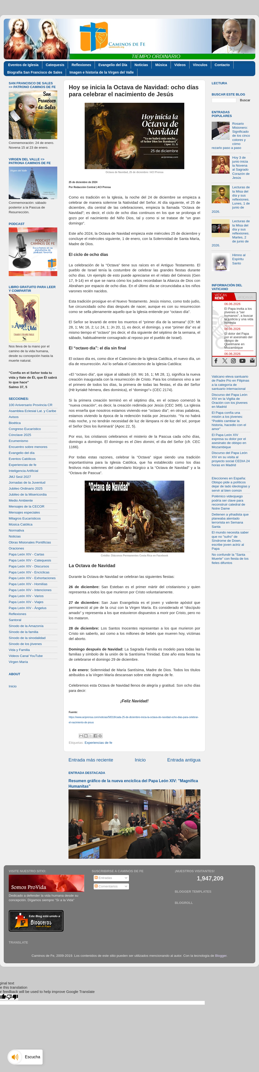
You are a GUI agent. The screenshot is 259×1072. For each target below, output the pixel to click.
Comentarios (106, 886)
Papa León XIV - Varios (26, 596)
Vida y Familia (19, 650)
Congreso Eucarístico (25, 429)
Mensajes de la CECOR (26, 506)
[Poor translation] (12, 997)
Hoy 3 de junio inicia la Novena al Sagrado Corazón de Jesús (241, 168)
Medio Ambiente (21, 500)
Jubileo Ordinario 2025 (26, 488)
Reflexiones (81, 65)
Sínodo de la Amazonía (26, 626)
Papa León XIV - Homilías (28, 584)
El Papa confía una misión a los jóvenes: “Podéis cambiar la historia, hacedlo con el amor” (229, 421)
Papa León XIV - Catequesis (30, 560)
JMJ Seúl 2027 (20, 477)
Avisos (14, 417)
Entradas (103, 878)
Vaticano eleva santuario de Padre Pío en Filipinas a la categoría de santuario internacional (230, 383)
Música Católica (20, 524)
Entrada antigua (183, 759)
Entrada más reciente (90, 759)
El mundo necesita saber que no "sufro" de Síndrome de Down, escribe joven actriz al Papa (230, 540)
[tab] (223, 296)
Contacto (222, 65)
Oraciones (16, 548)
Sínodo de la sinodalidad (27, 638)
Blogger (221, 956)
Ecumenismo (18, 441)
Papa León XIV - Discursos (29, 566)
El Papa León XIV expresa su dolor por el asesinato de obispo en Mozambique (229, 441)
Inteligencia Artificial (23, 471)
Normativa (16, 530)
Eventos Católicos (22, 459)
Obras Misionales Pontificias (30, 542)
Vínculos (200, 65)
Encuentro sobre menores (28, 447)
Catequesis (55, 65)
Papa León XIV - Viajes (26, 602)
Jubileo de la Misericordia (28, 494)
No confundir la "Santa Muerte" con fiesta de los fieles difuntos (230, 558)
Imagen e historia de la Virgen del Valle (101, 72)
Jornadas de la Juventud (27, 482)
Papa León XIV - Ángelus (28, 608)
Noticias (141, 65)
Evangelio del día (22, 453)
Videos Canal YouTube (26, 656)
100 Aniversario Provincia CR (31, 405)
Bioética (15, 423)
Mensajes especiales (24, 512)
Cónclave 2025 (20, 435)
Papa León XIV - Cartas (26, 554)
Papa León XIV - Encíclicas (29, 572)
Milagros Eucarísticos (25, 518)
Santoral (15, 620)
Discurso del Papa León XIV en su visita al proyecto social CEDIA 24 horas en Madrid (231, 459)
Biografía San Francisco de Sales (34, 72)
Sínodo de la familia (23, 632)
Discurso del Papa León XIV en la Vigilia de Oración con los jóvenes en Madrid (230, 401)
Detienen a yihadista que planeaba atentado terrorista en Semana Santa (230, 521)
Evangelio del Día (112, 65)
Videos (180, 65)
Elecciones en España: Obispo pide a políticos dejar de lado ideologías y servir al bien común (231, 484)
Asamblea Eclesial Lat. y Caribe (32, 411)
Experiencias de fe (98, 743)
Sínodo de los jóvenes (25, 644)
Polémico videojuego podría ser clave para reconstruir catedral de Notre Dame (228, 502)
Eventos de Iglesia (23, 65)
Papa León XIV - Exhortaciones (32, 578)
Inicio (140, 759)
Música (161, 65)
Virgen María (18, 662)
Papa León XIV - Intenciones (30, 590)
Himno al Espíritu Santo (238, 259)
